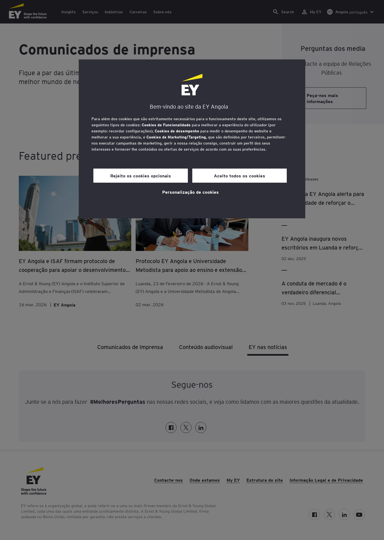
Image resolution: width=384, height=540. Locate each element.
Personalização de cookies (190, 192)
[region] (192, 138)
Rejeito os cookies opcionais (140, 175)
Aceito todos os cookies (239, 175)
